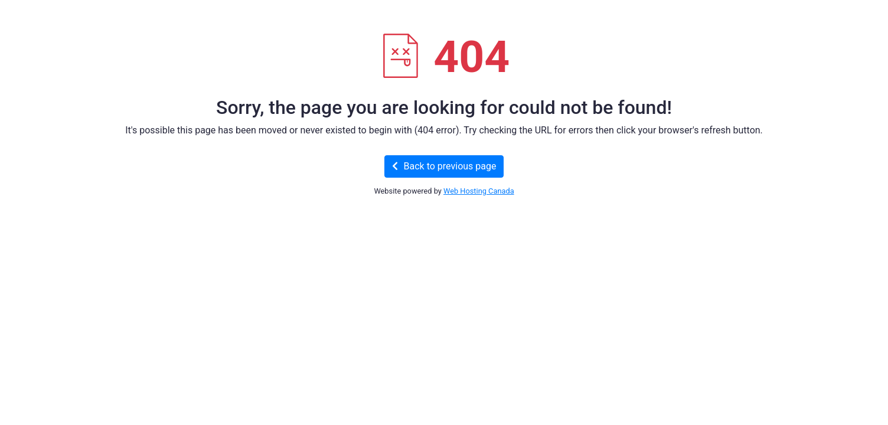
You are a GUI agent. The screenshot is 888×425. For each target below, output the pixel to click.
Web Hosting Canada (478, 191)
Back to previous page (444, 166)
